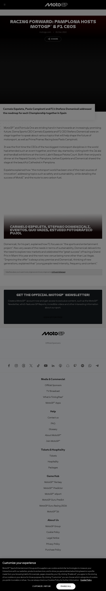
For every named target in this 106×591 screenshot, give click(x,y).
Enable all (66, 586)
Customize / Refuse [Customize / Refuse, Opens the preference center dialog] (41, 586)
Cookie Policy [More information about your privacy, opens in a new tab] (86, 580)
